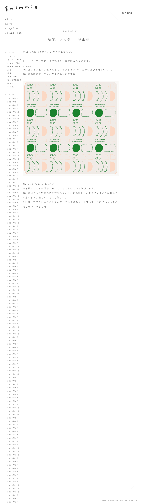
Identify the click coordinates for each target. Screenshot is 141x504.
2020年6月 (13, 266)
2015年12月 (13, 448)
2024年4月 (13, 176)
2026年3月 (13, 102)
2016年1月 (13, 445)
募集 (9, 73)
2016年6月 (13, 428)
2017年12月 (13, 367)
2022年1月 (13, 213)
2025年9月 (13, 122)
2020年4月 (13, 273)
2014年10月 (13, 492)
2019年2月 (13, 320)
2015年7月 (13, 465)
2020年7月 (13, 263)
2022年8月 (13, 203)
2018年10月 (13, 334)
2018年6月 (13, 347)
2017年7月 (13, 384)
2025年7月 (13, 129)
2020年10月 (13, 253)
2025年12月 (13, 112)
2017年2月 (13, 401)
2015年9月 (13, 458)
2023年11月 (13, 186)
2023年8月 (13, 193)
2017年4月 (13, 394)
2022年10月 (13, 199)
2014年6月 (13, 502)
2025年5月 (13, 135)
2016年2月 (13, 441)
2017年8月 (13, 381)
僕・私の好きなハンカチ (19, 66)
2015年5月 (13, 472)
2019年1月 (13, 324)
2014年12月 (13, 485)
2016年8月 (13, 421)
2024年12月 (13, 152)
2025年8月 (13, 125)
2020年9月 (13, 256)
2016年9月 (13, 418)
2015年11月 (13, 451)
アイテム (11, 56)
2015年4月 (13, 475)
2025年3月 (13, 142)
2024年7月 (13, 166)
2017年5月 (13, 391)
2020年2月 (13, 280)
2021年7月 (13, 230)
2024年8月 (13, 162)
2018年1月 (13, 364)
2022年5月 (13, 209)
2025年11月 (13, 115)
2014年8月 (13, 498)
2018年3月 (13, 357)
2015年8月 (13, 461)
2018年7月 (13, 344)
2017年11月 (13, 371)
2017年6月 (13, 388)
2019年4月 (13, 314)
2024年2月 (13, 182)
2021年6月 (13, 233)
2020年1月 (13, 283)
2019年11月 (13, 290)
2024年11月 (13, 156)
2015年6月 (13, 468)
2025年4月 (13, 139)
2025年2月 (13, 145)
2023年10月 (13, 189)
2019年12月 (13, 287)
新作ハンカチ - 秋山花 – (70, 39)
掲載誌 (10, 83)
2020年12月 (13, 246)
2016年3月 (13, 438)
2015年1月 (13, 482)
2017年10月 (13, 374)
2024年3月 (13, 179)
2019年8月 (13, 300)
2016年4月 (13, 435)
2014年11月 (13, 488)
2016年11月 (13, 411)
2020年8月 (13, 260)
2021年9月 (13, 226)
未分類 (10, 87)
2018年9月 (13, 337)
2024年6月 (13, 169)
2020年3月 (13, 277)
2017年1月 (13, 404)
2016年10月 (13, 414)
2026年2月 (13, 105)
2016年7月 (13, 425)
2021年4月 (13, 236)
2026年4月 (13, 98)
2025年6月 (13, 132)
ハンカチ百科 (14, 63)
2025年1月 (13, 149)
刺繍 (9, 70)
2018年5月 (13, 351)
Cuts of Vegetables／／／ (40, 184)
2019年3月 (13, 317)
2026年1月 (13, 108)
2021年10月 (13, 223)
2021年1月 (13, 243)
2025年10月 (13, 119)
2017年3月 (13, 398)
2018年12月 (13, 327)
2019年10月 (13, 293)
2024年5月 (13, 172)
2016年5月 (13, 431)
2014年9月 (13, 495)
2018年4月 (13, 354)
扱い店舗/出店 (14, 80)
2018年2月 (13, 361)
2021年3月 (13, 240)
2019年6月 (13, 307)
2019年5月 (13, 310)
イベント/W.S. (15, 60)
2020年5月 (13, 270)
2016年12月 (13, 408)
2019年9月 (13, 297)
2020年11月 (13, 250)
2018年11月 (13, 330)
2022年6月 (13, 206)
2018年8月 (13, 340)
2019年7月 (13, 303)
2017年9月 (13, 377)
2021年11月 (13, 219)
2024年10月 (13, 159)
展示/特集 (12, 76)
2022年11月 (13, 196)
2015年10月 (13, 455)
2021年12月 (13, 216)
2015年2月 (13, 478)
